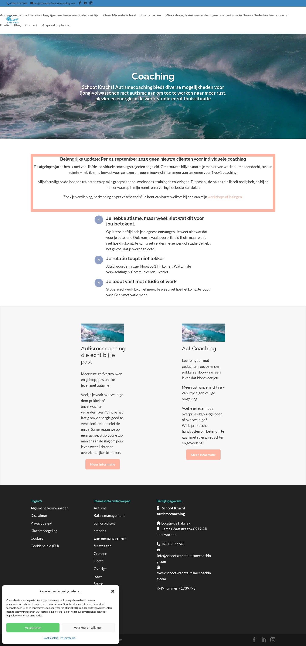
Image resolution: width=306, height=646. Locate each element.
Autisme (100, 508)
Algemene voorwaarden (49, 508)
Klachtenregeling (44, 531)
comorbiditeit (104, 523)
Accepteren (33, 627)
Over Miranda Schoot (119, 15)
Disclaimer (39, 515)
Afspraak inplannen (56, 25)
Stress (98, 584)
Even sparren (151, 15)
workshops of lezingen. (225, 197)
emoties (100, 531)
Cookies (37, 538)
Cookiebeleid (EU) (45, 546)
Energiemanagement (110, 538)
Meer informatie (102, 464)
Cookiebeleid (51, 637)
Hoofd (99, 561)
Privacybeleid (67, 637)
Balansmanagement (109, 515)
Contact (31, 25)
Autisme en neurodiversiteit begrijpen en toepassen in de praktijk (49, 15)
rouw (98, 576)
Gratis (4, 25)
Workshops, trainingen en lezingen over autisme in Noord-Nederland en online (225, 15)
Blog (17, 25)
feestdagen (102, 546)
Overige (100, 568)
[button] (112, 591)
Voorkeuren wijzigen (88, 627)
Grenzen (100, 553)
